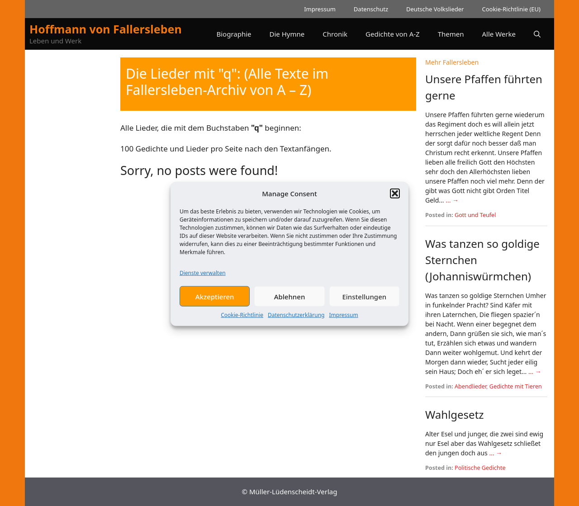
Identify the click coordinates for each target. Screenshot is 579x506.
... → (452, 200)
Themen (451, 33)
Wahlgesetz (454, 414)
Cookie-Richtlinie (242, 319)
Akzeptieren (214, 301)
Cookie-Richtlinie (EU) (511, 9)
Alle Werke (499, 33)
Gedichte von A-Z (392, 33)
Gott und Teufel (475, 215)
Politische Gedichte (480, 468)
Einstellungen (364, 301)
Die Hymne (287, 33)
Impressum (343, 319)
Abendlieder (470, 386)
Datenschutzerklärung (296, 319)
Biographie (233, 33)
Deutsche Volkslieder (435, 9)
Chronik (335, 33)
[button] (394, 198)
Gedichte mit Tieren (515, 386)
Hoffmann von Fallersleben (105, 29)
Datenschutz (371, 9)
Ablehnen (289, 301)
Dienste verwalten (203, 277)
